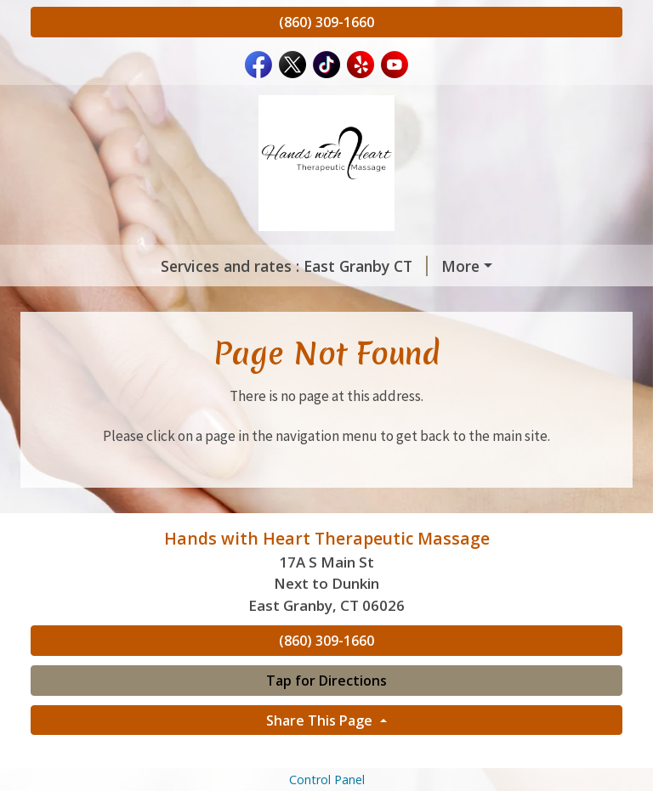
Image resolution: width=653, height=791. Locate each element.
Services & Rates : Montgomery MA (459, 266)
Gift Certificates (109, 301)
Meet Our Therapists (336, 301)
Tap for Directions (326, 716)
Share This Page (321, 756)
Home (218, 301)
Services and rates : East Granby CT (177, 266)
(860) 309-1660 (326, 22)
